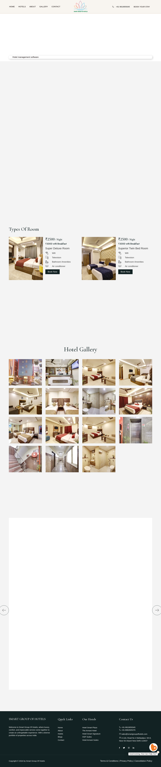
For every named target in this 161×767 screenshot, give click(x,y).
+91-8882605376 (127, 730)
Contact (56, 7)
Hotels (22, 7)
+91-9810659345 (127, 727)
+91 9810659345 (121, 7)
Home (12, 7)
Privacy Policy (126, 761)
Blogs (60, 737)
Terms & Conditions (109, 761)
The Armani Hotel (89, 731)
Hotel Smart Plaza (89, 727)
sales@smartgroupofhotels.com (133, 734)
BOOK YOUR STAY (142, 7)
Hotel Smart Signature (91, 734)
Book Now (52, 272)
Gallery (43, 7)
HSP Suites (87, 737)
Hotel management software (25, 57)
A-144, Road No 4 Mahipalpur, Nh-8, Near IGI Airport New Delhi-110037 (135, 739)
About (32, 7)
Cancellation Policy (143, 761)
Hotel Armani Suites (90, 740)
